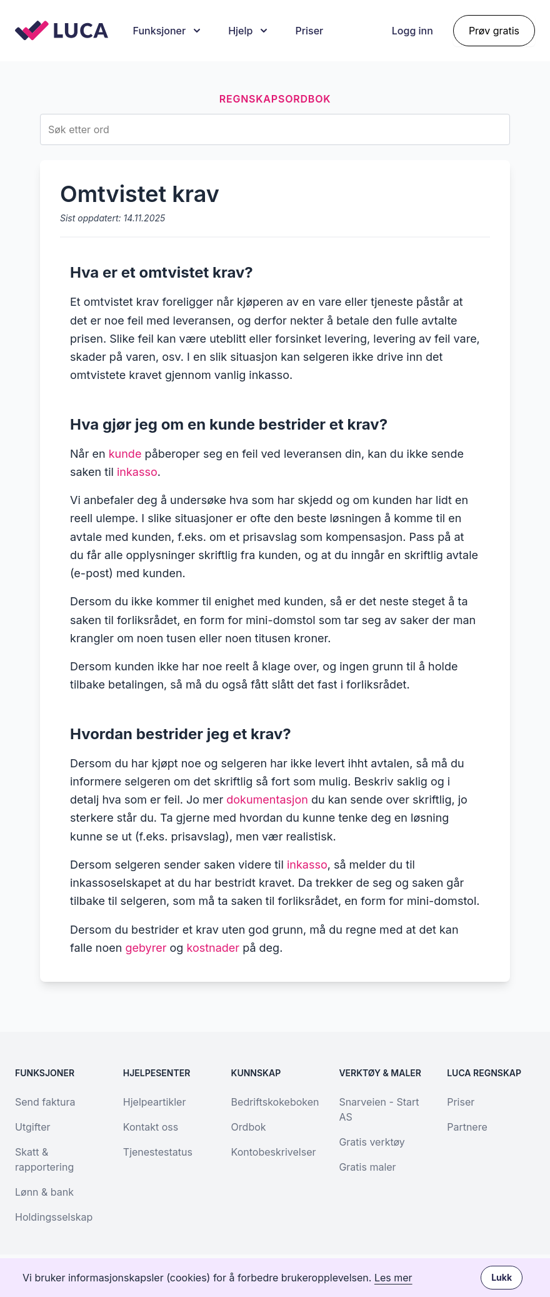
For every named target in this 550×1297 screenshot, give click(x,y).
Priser (309, 30)
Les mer (393, 1277)
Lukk (501, 1277)
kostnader (212, 947)
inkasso (137, 471)
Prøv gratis (494, 30)
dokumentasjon (267, 799)
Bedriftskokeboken (275, 1102)
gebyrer (145, 947)
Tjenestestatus (157, 1152)
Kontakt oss (150, 1127)
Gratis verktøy (371, 1142)
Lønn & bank (44, 1192)
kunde (125, 453)
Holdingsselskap (53, 1217)
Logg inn (412, 30)
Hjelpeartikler (154, 1102)
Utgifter (32, 1127)
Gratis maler (367, 1167)
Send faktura (45, 1102)
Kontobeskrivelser (273, 1152)
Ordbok (248, 1127)
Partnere (467, 1127)
